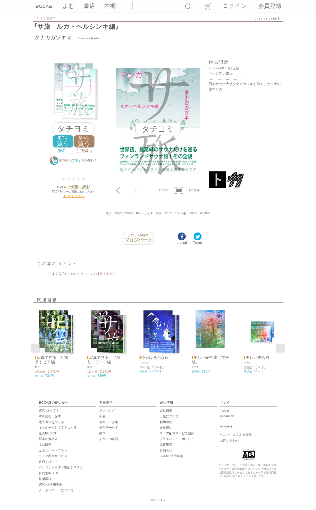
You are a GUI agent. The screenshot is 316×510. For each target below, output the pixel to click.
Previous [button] (35, 348)
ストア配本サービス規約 (177, 433)
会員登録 (269, 6)
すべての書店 (108, 439)
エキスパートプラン (53, 450)
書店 (89, 6)
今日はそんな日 (155, 357)
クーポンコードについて (56, 490)
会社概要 (166, 410)
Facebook (227, 416)
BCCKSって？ (49, 410)
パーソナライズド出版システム (61, 467)
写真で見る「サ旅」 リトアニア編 (106, 359)
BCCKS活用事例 (50, 484)
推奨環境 (45, 479)
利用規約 (166, 422)
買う (63, 141)
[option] (53, 343)
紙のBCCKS (47, 433)
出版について (169, 416)
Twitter (224, 410)
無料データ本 (108, 427)
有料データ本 (108, 422)
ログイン (235, 6)
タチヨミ (73, 128)
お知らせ (166, 450)
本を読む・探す (50, 416)
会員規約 (166, 427)
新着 (102, 416)
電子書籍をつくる (51, 422)
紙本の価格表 (48, 439)
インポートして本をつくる (58, 427)
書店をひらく (48, 462)
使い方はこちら (74, 196)
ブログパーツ (138, 238)
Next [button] (280, 348)
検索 (188, 6)
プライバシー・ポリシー (177, 439)
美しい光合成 (257, 357)
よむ (69, 6)
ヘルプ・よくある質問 (236, 435)
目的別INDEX (48, 473)
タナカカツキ (50, 37)
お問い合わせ (229, 440)
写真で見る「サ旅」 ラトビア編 (53, 359)
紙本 (102, 433)
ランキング (107, 410)
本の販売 (45, 445)
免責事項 (166, 445)
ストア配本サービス (53, 456)
